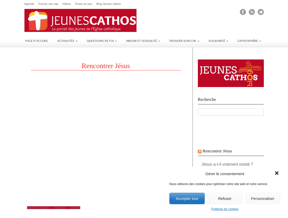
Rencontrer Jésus (217, 151)
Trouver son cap (48, 4)
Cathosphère (249, 41)
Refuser (225, 198)
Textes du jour (83, 4)
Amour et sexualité (143, 41)
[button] (277, 174)
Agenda (29, 4)
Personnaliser (263, 198)
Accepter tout (187, 198)
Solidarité (218, 41)
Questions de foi (102, 41)
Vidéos (66, 4)
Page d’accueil (36, 41)
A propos (59, 207)
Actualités (67, 41)
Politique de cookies (225, 209)
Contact (75, 207)
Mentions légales (38, 207)
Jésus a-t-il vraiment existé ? (227, 164)
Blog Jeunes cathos (108, 4)
